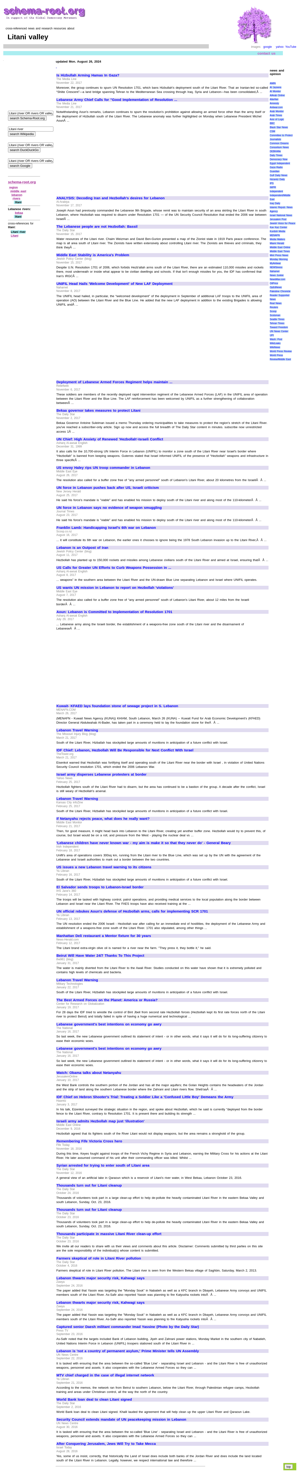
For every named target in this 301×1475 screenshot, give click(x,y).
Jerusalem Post (278, 219)
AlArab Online (277, 95)
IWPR (273, 187)
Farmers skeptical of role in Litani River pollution (98, 1258)
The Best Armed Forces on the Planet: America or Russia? (107, 1000)
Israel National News (281, 215)
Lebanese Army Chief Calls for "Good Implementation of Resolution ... (116, 100)
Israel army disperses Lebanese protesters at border (101, 774)
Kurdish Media (277, 231)
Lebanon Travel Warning (77, 730)
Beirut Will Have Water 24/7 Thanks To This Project (100, 955)
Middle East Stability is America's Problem (92, 255)
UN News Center (279, 331)
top (288, 1466)
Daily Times (276, 155)
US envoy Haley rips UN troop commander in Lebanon (103, 468)
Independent (276, 191)
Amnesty (274, 103)
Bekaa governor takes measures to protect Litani (98, 410)
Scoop (273, 311)
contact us (266, 53)
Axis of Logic (277, 119)
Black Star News (279, 127)
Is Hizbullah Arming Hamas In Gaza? (87, 75)
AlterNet (274, 99)
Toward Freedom (279, 327)
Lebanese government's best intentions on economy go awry (109, 1024)
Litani (14, 235)
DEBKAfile (275, 151)
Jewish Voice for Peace (282, 223)
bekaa (19, 213)
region (13, 187)
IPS (271, 183)
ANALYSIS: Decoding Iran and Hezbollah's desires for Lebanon (110, 198)
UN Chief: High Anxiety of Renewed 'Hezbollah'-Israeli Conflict (109, 439)
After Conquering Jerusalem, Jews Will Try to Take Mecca (106, 1444)
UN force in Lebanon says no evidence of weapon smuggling (109, 508)
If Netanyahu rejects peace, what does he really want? (103, 819)
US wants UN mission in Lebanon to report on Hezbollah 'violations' (115, 588)
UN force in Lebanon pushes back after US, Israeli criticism (107, 488)
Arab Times (276, 115)
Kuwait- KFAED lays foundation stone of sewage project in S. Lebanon (117, 706)
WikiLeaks (275, 343)
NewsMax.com (277, 279)
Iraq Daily (275, 203)
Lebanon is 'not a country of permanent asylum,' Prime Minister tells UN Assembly (127, 1351)
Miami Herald (277, 243)
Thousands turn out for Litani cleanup (89, 1185)
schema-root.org (22, 182)
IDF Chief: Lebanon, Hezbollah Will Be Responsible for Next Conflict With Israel (124, 750)
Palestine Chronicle (280, 291)
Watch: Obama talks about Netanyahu (88, 1073)
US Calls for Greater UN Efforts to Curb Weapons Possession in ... (113, 568)
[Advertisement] (95, 157)
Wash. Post (276, 339)
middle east (18, 191)
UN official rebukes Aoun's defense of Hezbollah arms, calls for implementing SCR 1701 (132, 911)
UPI (272, 335)
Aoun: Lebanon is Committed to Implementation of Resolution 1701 (114, 612)
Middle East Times (280, 251)
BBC (272, 123)
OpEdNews (276, 287)
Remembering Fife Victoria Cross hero (89, 1141)
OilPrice (274, 283)
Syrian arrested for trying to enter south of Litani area (102, 1165)
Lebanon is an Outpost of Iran (82, 548)
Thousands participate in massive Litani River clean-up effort (108, 1234)
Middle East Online (280, 247)
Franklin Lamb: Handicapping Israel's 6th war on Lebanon (106, 528)
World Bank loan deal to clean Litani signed (94, 1399)
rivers (16, 198)
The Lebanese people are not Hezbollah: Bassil (97, 226)
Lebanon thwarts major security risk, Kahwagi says (100, 1278)
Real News (275, 303)
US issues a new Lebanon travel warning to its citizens (103, 867)
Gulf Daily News (278, 175)
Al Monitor (275, 91)
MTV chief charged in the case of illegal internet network (105, 1375)
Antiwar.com (276, 107)
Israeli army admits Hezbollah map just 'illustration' (100, 1121)
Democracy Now (278, 159)
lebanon (17, 195)
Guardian (274, 171)
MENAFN (275, 235)
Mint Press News (279, 255)
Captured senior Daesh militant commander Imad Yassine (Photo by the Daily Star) (127, 1327)
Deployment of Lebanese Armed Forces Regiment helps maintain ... (114, 382)
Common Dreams (279, 143)
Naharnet (274, 271)
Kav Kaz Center (278, 227)
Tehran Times (277, 323)
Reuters (274, 307)
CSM (272, 131)
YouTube (290, 46)
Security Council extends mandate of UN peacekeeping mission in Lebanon (121, 1419)
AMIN (273, 83)
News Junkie (276, 275)
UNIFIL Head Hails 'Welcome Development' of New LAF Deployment (114, 284)
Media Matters (277, 239)
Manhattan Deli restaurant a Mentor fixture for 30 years (103, 936)
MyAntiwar (275, 263)
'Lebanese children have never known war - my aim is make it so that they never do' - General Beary (143, 843)
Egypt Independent (280, 163)
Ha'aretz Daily (277, 179)
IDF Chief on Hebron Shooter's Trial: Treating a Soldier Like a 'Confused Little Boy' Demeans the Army (145, 1097)
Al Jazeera (275, 87)
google (267, 46)
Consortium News (279, 147)
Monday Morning (279, 259)
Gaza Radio (276, 167)
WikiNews (275, 347)
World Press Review (281, 351)
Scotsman (275, 315)
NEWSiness (276, 267)
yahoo (280, 46)
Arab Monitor (277, 111)
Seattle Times (277, 319)
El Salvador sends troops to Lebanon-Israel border (100, 887)
